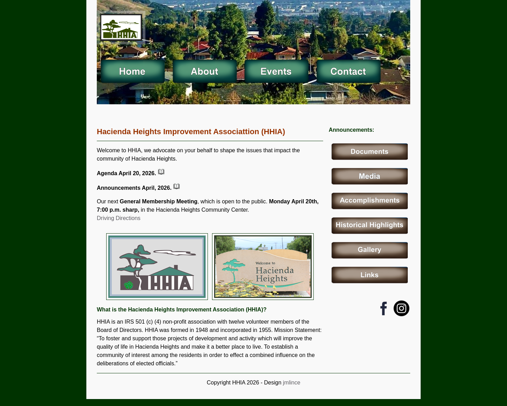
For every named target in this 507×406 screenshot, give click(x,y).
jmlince (290, 382)
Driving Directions (118, 218)
